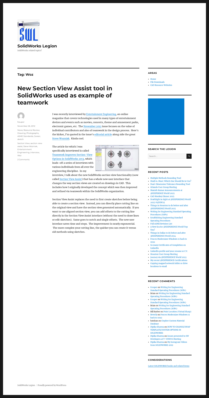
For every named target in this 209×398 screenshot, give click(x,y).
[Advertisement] (166, 117)
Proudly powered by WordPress (52, 385)
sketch (20, 139)
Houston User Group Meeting (164, 254)
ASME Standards (25, 136)
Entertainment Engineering (101, 114)
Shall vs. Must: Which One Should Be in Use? (170, 181)
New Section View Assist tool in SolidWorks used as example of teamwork (64, 95)
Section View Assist (71, 179)
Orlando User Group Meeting (163, 187)
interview (34, 152)
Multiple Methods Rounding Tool (165, 178)
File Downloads (157, 82)
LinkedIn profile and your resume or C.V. (169, 251)
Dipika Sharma (157, 327)
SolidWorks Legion (37, 45)
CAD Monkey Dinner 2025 (162, 196)
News (20, 130)
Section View (23, 143)
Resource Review (31, 130)
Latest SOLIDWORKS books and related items (168, 366)
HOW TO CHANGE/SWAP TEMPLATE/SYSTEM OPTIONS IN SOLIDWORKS (170, 330)
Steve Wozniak (60, 138)
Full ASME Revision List (161, 224)
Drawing (21, 133)
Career (37, 136)
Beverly (153, 314)
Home (153, 79)
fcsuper (20, 122)
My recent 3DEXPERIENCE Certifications (168, 260)
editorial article (103, 134)
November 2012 (92, 126)
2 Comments (23, 159)
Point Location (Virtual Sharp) (177, 311)
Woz (19, 155)
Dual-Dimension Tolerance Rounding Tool (170, 184)
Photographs (32, 133)
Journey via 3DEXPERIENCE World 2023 (168, 257)
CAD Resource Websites (161, 85)
